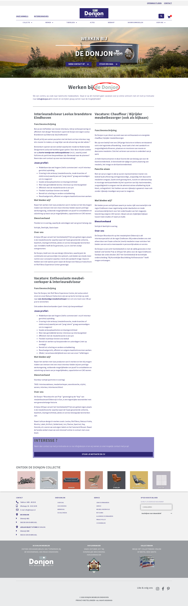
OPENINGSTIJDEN (154, 3)
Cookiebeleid (101, 523)
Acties (92, 22)
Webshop (111, 22)
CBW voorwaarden (102, 502)
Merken (49, 22)
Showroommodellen (135, 22)
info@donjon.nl (43, 99)
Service (98, 506)
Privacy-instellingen (85, 600)
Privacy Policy (101, 519)
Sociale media (62, 513)
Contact (168, 3)
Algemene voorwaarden (104, 516)
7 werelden (71, 22)
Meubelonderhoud (103, 509)
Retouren (99, 513)
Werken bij (61, 509)
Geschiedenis (61, 506)
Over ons (160, 22)
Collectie (27, 22)
